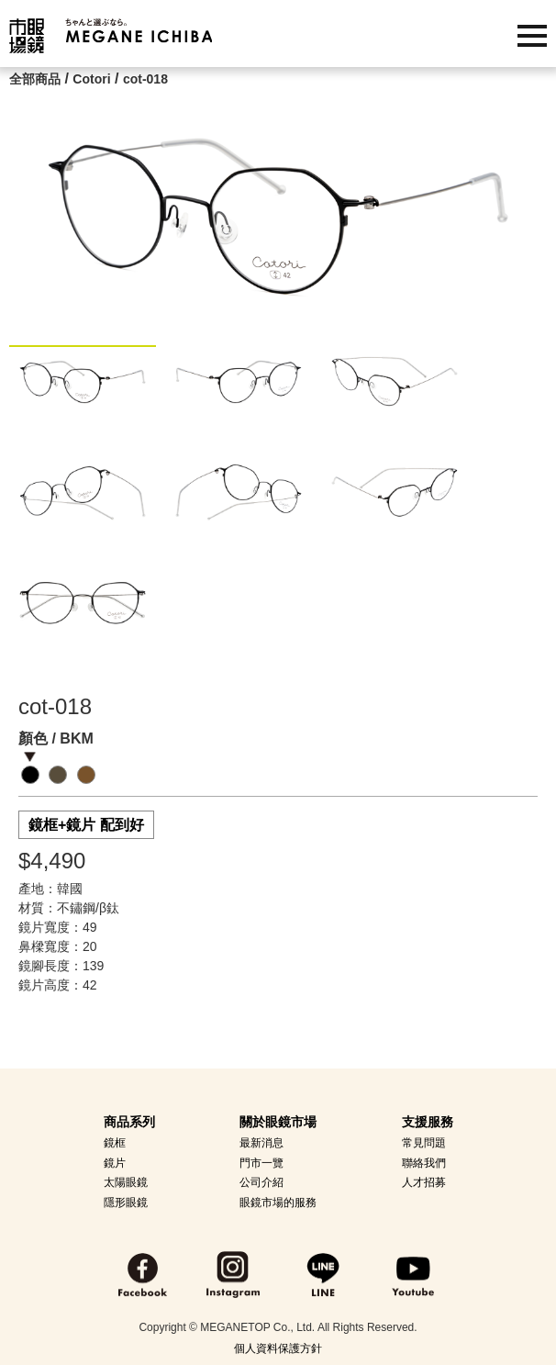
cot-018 (145, 79)
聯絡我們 (424, 1163)
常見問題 (424, 1142)
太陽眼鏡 (126, 1182)
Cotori (91, 79)
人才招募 (424, 1182)
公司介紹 (261, 1182)
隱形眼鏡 (126, 1202)
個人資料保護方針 (278, 1348)
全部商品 (35, 79)
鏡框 (115, 1142)
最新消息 (261, 1142)
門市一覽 (261, 1163)
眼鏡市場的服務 (278, 1202)
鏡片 (115, 1163)
